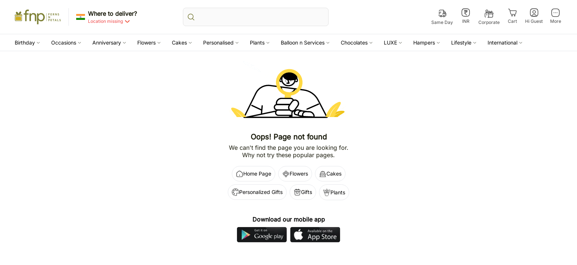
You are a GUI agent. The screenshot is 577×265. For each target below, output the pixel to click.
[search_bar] (256, 17)
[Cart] (512, 16)
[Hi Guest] (534, 16)
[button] (27, 42)
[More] (555, 16)
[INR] (465, 16)
